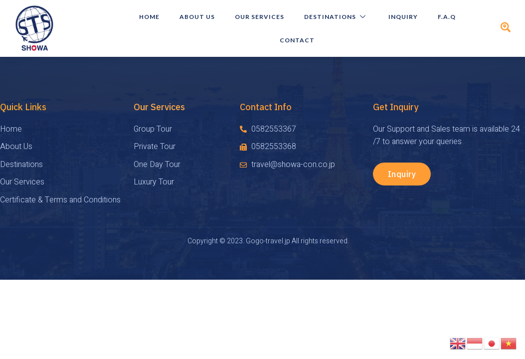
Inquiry (403, 16)
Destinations (336, 16)
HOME (149, 16)
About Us (197, 16)
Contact (297, 40)
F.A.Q (447, 16)
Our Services (259, 16)
